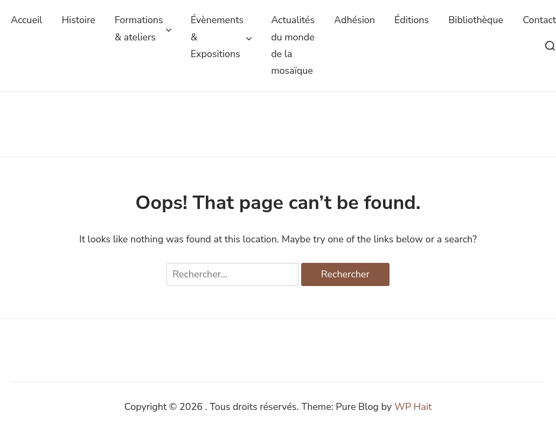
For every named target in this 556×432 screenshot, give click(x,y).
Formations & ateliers (143, 28)
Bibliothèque (475, 19)
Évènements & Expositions (221, 36)
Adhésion (354, 19)
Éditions (411, 19)
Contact (539, 19)
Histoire (78, 19)
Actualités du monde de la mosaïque (293, 45)
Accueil (26, 19)
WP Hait (413, 406)
